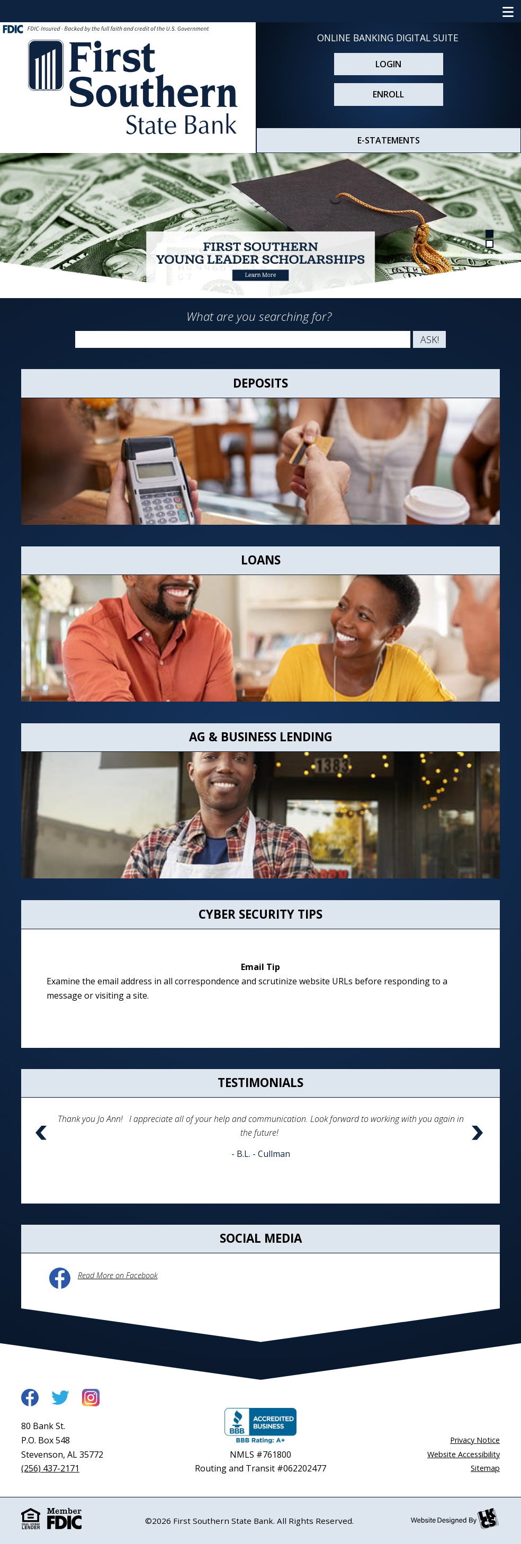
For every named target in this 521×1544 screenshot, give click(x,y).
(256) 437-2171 (50, 1468)
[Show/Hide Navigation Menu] (508, 11)
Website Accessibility (463, 1454)
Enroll (388, 94)
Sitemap (485, 1468)
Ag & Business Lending (261, 737)
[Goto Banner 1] (490, 233)
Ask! (429, 339)
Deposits (260, 383)
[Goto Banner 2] (490, 243)
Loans (261, 560)
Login (388, 64)
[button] (42, 1147)
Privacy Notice (475, 1440)
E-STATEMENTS (388, 140)
